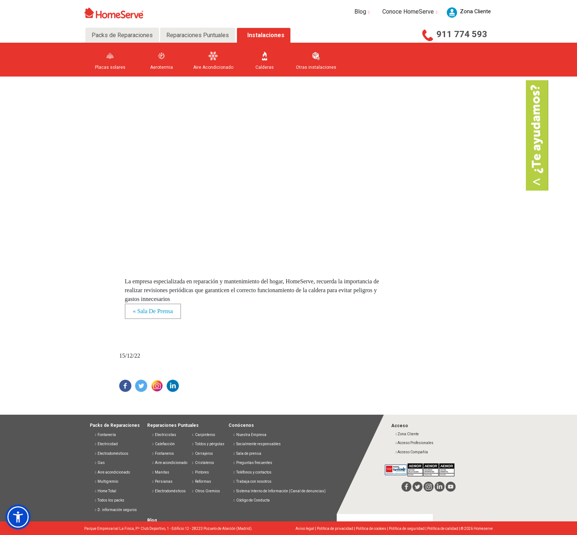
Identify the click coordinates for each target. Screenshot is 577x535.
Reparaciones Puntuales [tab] (197, 35)
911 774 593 (461, 34)
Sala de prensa (247, 453)
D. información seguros (115, 510)
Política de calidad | (444, 529)
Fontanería (105, 435)
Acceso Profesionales (414, 443)
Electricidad (106, 444)
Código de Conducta (251, 500)
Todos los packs (109, 500)
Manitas (160, 472)
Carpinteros (203, 435)
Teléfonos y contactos (252, 472)
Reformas (201, 481)
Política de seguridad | (408, 529)
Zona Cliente (407, 434)
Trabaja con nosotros (252, 481)
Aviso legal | (306, 529)
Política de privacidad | (336, 529)
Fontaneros (163, 453)
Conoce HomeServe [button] (410, 11)
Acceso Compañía (411, 452)
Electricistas (164, 435)
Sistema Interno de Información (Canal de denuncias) (281, 491)
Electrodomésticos (111, 453)
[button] (18, 517)
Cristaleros (202, 463)
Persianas (162, 481)
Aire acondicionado (112, 472)
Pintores (200, 472)
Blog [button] (363, 11)
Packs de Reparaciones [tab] (122, 35)
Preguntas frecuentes (252, 463)
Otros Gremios (205, 491)
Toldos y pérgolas (207, 444)
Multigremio (106, 481)
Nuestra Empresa (249, 435)
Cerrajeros (202, 453)
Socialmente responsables (257, 444)
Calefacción (163, 444)
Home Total (105, 491)
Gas (99, 463)
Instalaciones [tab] (265, 35)
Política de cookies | (372, 529)
